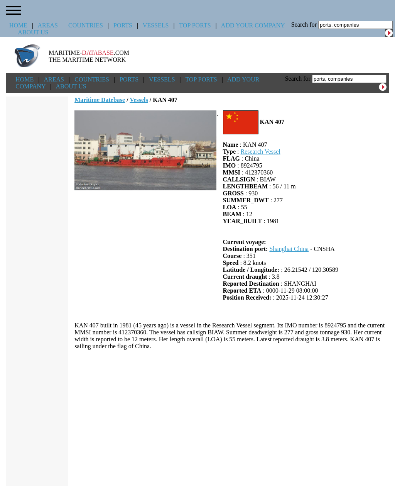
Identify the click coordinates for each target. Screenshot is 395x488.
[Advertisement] (231, 418)
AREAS (47, 25)
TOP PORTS (195, 25)
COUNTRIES (85, 25)
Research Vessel (260, 151)
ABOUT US (33, 32)
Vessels (139, 100)
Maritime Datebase (99, 100)
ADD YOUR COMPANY (253, 25)
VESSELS (156, 25)
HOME (18, 25)
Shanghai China (289, 249)
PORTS (122, 25)
